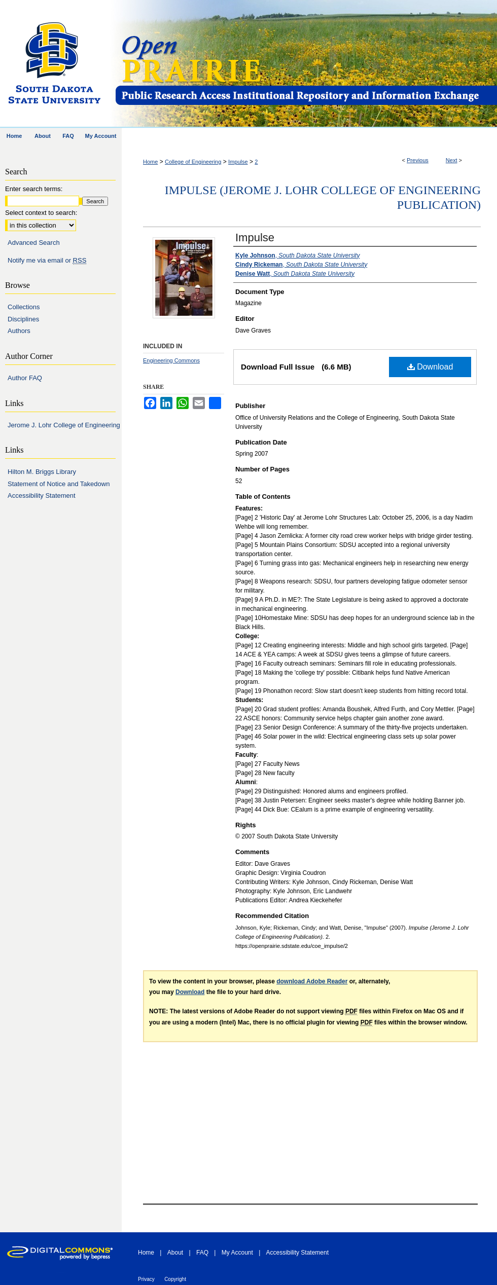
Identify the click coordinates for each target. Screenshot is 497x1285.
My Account (237, 1252)
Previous (418, 160)
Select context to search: (41, 212)
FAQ (202, 1252)
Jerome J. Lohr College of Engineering (64, 425)
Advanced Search (34, 242)
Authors (19, 331)
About (175, 1252)
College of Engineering (193, 162)
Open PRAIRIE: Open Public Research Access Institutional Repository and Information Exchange (305, 64)
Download (430, 366)
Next (451, 160)
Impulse (238, 162)
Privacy (146, 1279)
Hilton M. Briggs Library (42, 471)
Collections (24, 307)
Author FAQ (25, 378)
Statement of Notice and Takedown (59, 484)
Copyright (175, 1279)
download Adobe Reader (311, 981)
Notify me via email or (47, 260)
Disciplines (23, 319)
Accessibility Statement (42, 495)
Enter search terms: (33, 189)
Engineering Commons (171, 360)
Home (150, 162)
